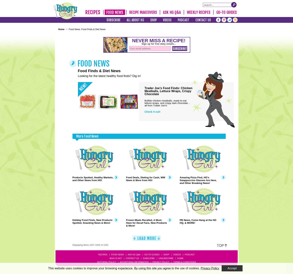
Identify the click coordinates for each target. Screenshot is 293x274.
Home (180, 258)
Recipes (92, 12)
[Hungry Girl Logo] (65, 10)
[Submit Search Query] (234, 4)
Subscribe (114, 20)
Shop (153, 20)
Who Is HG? (116, 258)
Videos (167, 20)
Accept (232, 268)
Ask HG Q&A (172, 12)
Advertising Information (134, 262)
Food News (114, 12)
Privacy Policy (160, 262)
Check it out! (153, 111)
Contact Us (203, 20)
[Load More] (147, 239)
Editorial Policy (106, 262)
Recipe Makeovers (143, 12)
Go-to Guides (151, 254)
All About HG (135, 20)
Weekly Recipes (198, 12)
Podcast (183, 20)
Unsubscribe (166, 258)
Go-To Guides (226, 12)
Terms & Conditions (184, 262)
